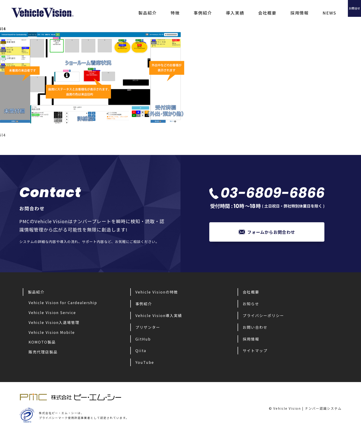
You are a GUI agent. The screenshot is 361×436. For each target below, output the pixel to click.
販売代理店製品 (43, 353)
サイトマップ (255, 351)
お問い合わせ (255, 328)
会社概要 (239, 13)
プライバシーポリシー (263, 316)
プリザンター (147, 328)
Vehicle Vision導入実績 (158, 316)
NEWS (301, 13)
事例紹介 (174, 13)
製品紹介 (119, 13)
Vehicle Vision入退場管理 (54, 323)
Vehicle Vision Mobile (52, 333)
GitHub (143, 340)
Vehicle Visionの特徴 (156, 293)
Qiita (140, 351)
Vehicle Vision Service (52, 313)
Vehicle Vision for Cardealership (63, 303)
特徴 (146, 13)
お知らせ (251, 305)
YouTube (144, 363)
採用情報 (271, 13)
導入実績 (207, 13)
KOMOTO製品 (42, 343)
